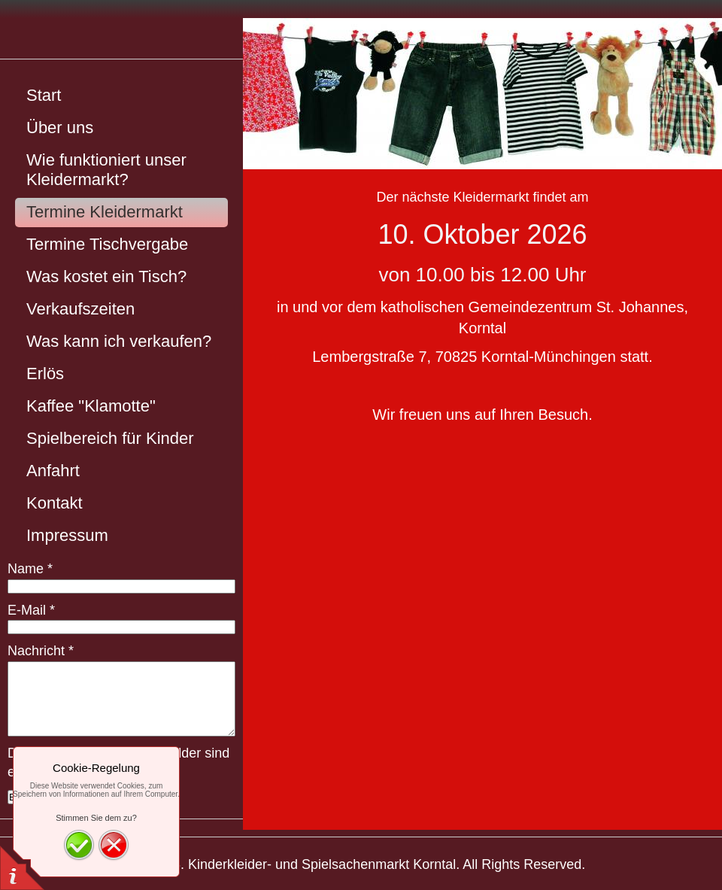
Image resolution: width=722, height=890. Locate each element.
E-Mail (31, 610)
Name (30, 568)
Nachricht (41, 650)
